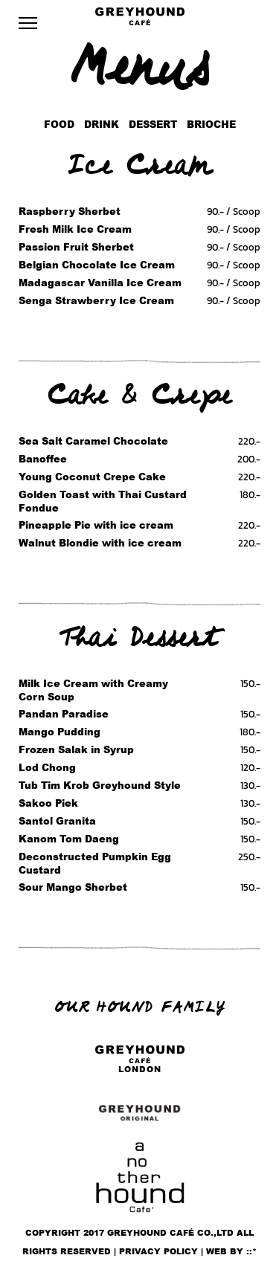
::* (251, 1251)
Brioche (211, 124)
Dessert (153, 124)
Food (59, 124)
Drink (101, 124)
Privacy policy (158, 1251)
